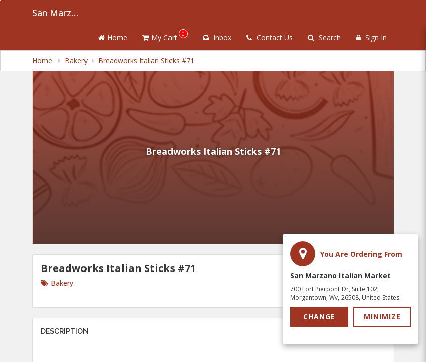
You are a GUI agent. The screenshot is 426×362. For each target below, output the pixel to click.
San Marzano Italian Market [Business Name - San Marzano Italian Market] (57, 13)
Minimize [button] (382, 316)
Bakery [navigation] (76, 60)
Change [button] (319, 316)
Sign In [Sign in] (371, 37)
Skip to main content (0, 0)
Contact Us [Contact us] (269, 37)
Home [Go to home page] (112, 37)
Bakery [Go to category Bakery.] (57, 283)
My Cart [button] (165, 35)
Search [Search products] (324, 37)
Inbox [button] (217, 37)
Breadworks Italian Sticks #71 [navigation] (146, 60)
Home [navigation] (43, 60)
